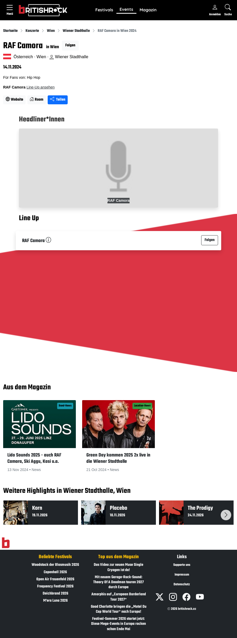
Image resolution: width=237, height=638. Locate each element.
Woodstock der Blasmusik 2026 (55, 565)
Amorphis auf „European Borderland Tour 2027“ (118, 596)
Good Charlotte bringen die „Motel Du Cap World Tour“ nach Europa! (118, 609)
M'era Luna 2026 (55, 601)
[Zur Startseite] (5, 543)
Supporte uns (181, 565)
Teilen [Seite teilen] (57, 100)
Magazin (148, 9)
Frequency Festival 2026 (55, 586)
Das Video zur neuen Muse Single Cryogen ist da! (118, 567)
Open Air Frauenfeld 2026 (55, 579)
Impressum (182, 574)
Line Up (29, 218)
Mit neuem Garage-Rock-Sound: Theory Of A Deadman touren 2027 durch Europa (118, 582)
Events (126, 9)
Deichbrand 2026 (55, 594)
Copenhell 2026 (55, 572)
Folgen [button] (70, 45)
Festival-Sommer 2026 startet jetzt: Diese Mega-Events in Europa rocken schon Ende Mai (118, 624)
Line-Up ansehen (41, 87)
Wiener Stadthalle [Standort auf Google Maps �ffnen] (69, 57)
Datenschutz (182, 584)
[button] (104, 10)
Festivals (104, 9)
